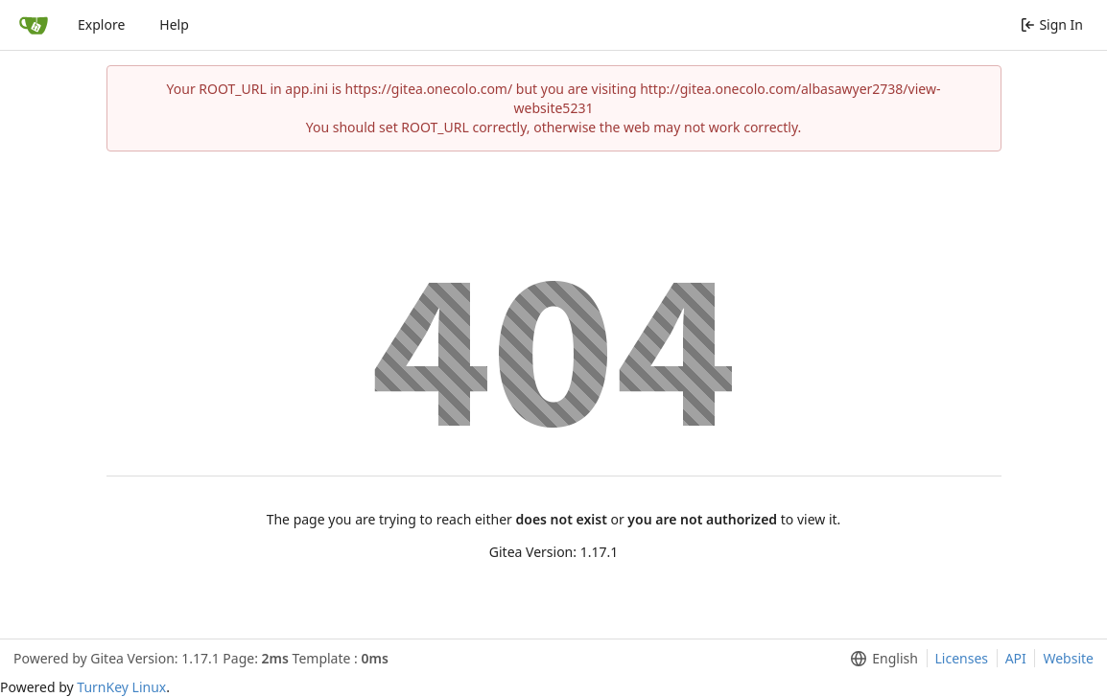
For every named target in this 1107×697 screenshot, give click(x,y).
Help (174, 24)
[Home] (33, 25)
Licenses (962, 658)
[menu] (880, 658)
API (1015, 658)
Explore (101, 24)
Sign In (1052, 24)
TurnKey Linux (121, 687)
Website (1068, 658)
